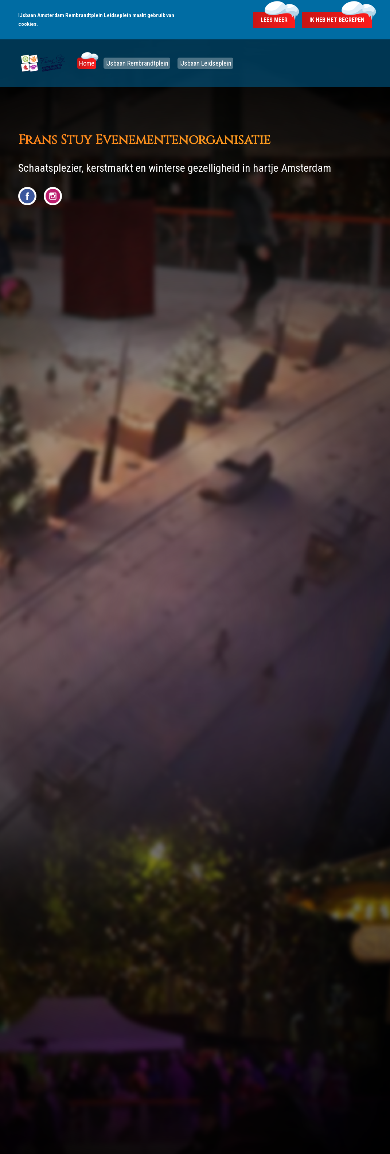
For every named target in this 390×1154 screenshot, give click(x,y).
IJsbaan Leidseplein (205, 63)
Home (86, 63)
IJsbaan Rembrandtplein (136, 63)
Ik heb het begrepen (336, 19)
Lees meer (274, 19)
